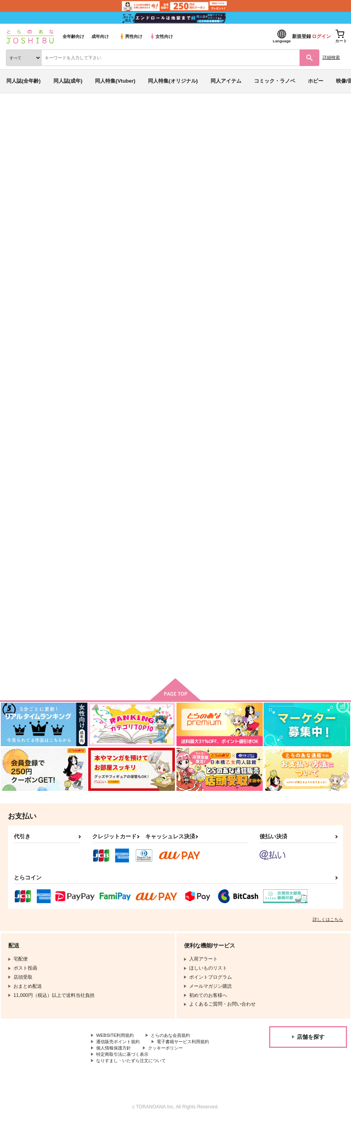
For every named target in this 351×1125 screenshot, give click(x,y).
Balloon (271, 159)
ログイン (321, 36)
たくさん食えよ (279, 395)
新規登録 (301, 36)
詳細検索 (331, 57)
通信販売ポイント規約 (120, 1044)
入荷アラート (27, 126)
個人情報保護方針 (115, 1051)
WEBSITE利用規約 (116, 1038)
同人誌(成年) (68, 81)
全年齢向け (73, 36)
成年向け (100, 36)
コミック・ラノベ (274, 81)
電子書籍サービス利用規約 (189, 1044)
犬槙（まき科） (76, 159)
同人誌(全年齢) (23, 81)
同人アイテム (226, 81)
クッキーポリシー (170, 1051)
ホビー (315, 81)
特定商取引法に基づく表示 (124, 1058)
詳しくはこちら (328, 921)
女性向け (161, 36)
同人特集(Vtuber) (115, 81)
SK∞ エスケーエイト (48, 167)
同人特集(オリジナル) (173, 81)
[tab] (143, 248)
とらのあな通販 (18, 114)
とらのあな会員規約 (175, 1038)
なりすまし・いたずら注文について (134, 1065)
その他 (12, 167)
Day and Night (278, 596)
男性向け (130, 36)
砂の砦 (178, 596)
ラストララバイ (98, 596)
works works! (307, 159)
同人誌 (46, 114)
